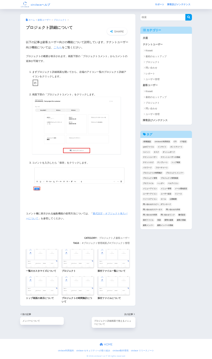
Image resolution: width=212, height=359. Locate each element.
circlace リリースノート (142, 350)
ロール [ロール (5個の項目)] (163, 199)
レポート (150, 73)
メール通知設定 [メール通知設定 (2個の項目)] (181, 189)
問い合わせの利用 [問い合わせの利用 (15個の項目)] (150, 215)
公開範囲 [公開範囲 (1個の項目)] (173, 199)
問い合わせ (151, 68)
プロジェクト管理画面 (95, 242)
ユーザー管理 (153, 79)
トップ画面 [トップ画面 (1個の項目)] (175, 163)
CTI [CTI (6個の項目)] (175, 142)
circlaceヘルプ (38, 4)
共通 (145, 38)
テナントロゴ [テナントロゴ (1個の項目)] (148, 163)
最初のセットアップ (156, 56)
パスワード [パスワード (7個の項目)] (147, 168)
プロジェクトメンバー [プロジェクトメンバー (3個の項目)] (174, 173)
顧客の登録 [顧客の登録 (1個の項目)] (181, 220)
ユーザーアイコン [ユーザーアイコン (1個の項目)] (150, 194)
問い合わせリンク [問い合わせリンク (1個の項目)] (168, 215)
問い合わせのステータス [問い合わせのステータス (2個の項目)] (152, 210)
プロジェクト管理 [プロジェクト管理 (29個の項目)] (150, 178)
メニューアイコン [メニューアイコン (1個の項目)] (150, 189)
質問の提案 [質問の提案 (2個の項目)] (168, 220)
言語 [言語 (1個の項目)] (159, 220)
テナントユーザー (153, 44)
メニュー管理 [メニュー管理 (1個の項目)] (166, 189)
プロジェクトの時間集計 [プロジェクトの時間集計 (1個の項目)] (152, 173)
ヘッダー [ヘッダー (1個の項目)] (160, 184)
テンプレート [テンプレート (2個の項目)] (162, 163)
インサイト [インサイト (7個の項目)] (162, 147)
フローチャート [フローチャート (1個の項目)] (162, 168)
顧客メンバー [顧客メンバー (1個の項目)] (148, 226)
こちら (58, 47)
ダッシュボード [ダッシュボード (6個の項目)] (169, 152)
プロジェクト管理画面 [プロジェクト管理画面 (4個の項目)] (169, 178)
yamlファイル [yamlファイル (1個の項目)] (148, 147)
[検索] (188, 17)
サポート (159, 4)
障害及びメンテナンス (178, 4)
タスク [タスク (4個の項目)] (156, 152)
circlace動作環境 (121, 350)
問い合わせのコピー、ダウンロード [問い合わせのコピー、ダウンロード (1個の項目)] (157, 205)
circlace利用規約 (66, 350)
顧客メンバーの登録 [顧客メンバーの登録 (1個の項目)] (165, 226)
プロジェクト (106, 237)
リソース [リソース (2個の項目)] (178, 194)
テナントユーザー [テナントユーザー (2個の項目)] (150, 157)
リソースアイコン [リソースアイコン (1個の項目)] (150, 199)
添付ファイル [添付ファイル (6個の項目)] (148, 220)
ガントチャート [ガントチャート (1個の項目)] (176, 147)
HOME (106, 344)
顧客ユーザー (123, 237)
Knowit (149, 50)
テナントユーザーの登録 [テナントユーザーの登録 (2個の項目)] (170, 157)
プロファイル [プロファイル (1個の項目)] (148, 184)
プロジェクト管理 (120, 242)
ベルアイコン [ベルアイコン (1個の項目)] (173, 184)
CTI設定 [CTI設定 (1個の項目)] (183, 142)
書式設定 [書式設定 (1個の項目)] (181, 215)
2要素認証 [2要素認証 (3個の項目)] (147, 142)
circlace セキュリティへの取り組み (93, 350)
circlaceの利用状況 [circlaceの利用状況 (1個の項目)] (162, 142)
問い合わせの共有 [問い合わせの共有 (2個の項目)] (173, 210)
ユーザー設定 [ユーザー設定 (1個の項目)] (166, 194)
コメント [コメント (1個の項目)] (146, 152)
